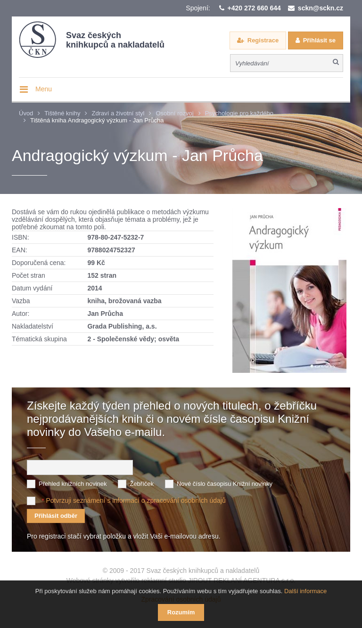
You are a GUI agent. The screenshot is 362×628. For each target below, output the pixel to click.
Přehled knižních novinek (73, 483)
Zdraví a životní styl (117, 113)
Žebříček (142, 483)
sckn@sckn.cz (320, 8)
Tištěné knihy (62, 113)
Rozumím (181, 612)
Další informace (305, 591)
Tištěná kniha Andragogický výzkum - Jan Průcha (97, 120)
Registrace (263, 40)
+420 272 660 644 (254, 8)
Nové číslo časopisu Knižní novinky (224, 483)
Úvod (26, 113)
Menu (43, 89)
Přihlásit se (319, 40)
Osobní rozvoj (174, 113)
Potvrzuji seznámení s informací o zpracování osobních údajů (135, 500)
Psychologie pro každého (239, 113)
